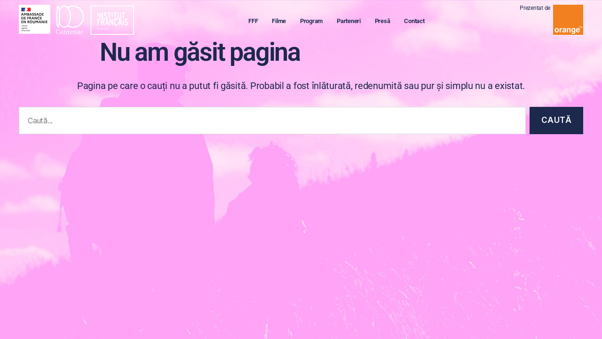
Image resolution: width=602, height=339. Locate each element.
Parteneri (353, 21)
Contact (418, 21)
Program (315, 21)
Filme (283, 21)
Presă (387, 21)
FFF (257, 21)
